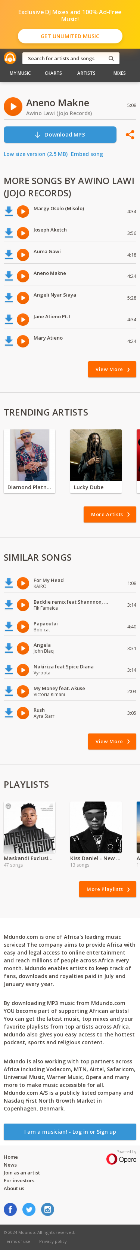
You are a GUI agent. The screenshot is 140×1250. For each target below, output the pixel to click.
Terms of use (17, 1241)
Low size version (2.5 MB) (36, 153)
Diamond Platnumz (29, 487)
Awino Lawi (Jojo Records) (59, 113)
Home (11, 1157)
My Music (20, 73)
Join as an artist (22, 1172)
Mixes (119, 73)
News (10, 1164)
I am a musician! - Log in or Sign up (70, 1131)
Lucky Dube (88, 487)
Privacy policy (53, 1241)
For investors (19, 1180)
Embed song (87, 153)
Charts (53, 73)
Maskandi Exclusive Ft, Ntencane (29, 858)
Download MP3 (59, 134)
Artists (86, 73)
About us (14, 1188)
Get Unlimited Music (70, 36)
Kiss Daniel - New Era (96, 858)
